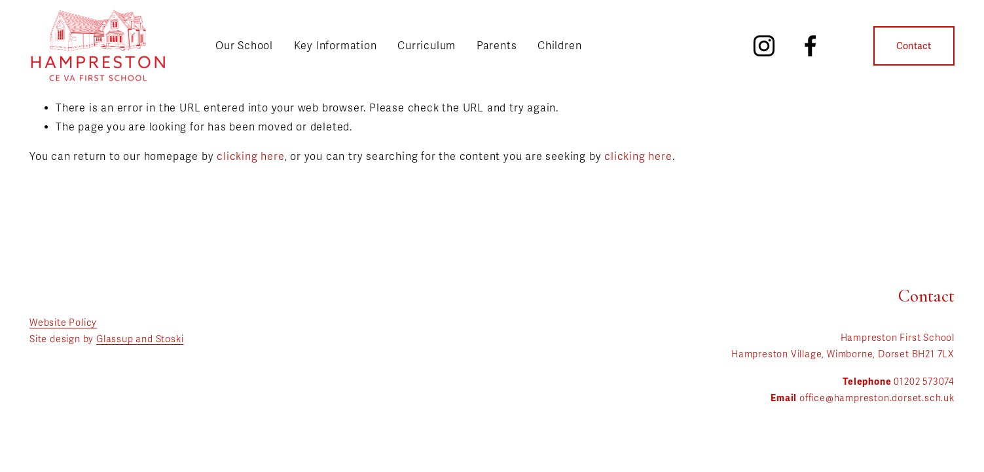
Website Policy (63, 322)
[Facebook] (810, 46)
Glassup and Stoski (139, 339)
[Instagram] (764, 46)
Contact (914, 46)
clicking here (250, 156)
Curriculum (426, 45)
